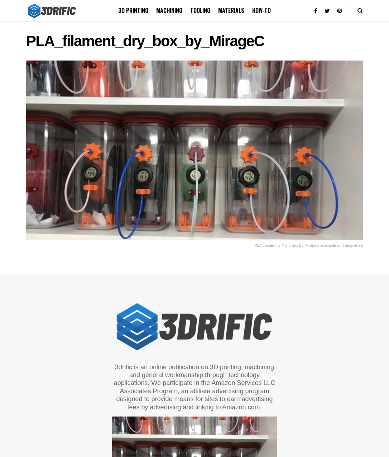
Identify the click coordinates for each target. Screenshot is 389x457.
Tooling (200, 10)
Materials (231, 10)
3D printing (133, 10)
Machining (169, 10)
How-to (261, 10)
